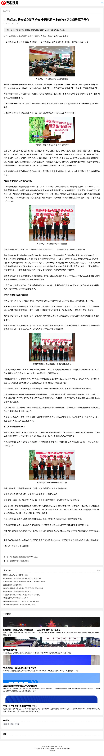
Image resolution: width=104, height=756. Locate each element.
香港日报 (10, 3)
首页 (4, 11)
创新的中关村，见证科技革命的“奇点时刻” (17, 591)
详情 (9, 635)
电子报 (17, 724)
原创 (12, 724)
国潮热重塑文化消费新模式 (12, 585)
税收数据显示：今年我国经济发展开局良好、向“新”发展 (22, 578)
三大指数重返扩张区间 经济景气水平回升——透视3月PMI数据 (24, 581)
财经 (8, 11)
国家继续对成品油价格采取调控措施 (15, 575)
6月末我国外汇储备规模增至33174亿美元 (24, 557)
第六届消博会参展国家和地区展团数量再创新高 (19, 604)
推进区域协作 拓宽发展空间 (19, 561)
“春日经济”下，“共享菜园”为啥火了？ (15, 598)
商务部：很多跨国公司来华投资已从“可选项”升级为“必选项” (23, 588)
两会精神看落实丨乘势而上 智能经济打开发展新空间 (21, 601)
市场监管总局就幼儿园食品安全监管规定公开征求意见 (21, 595)
